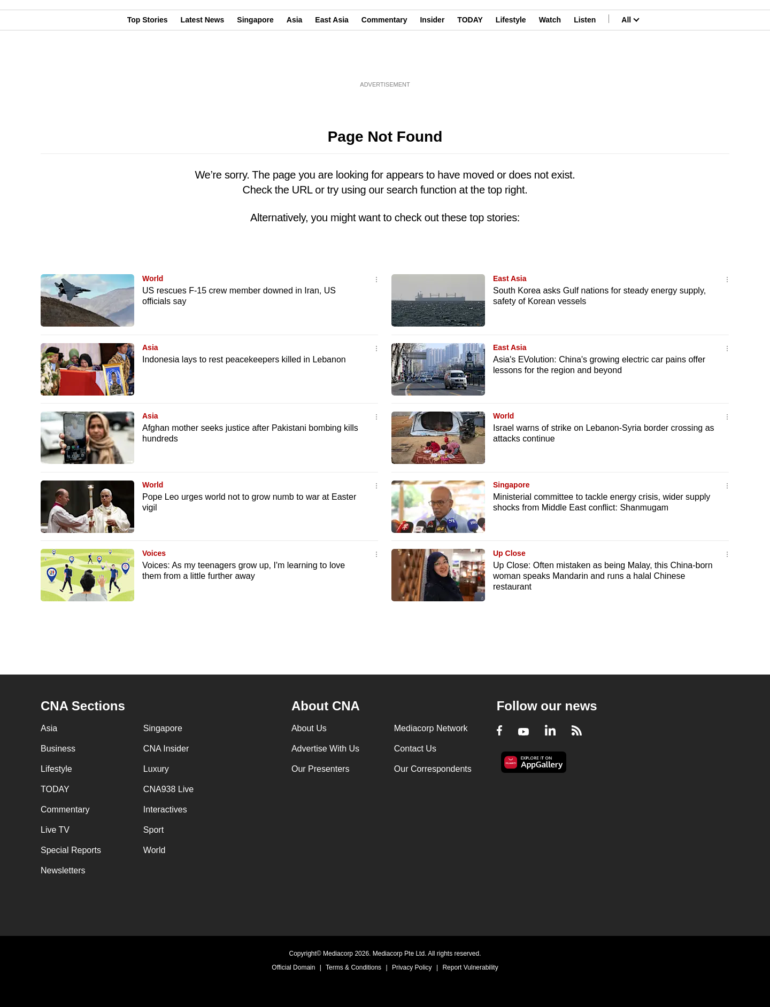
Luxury (156, 768)
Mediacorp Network (431, 728)
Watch (550, 60)
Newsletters (63, 870)
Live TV (55, 829)
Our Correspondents (433, 768)
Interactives (165, 809)
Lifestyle (511, 60)
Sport (153, 829)
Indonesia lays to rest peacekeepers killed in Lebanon (244, 359)
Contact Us (415, 748)
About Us (309, 728)
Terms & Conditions (353, 967)
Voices (154, 553)
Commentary (384, 60)
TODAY (469, 60)
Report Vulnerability (470, 967)
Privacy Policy (412, 967)
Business (58, 748)
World (152, 278)
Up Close (509, 553)
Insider (432, 60)
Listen (585, 60)
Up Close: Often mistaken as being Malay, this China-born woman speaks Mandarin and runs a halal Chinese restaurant (603, 576)
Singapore (255, 60)
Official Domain (293, 967)
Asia (295, 60)
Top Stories (147, 60)
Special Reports (71, 850)
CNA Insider (166, 748)
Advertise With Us (325, 748)
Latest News (203, 60)
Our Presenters (320, 768)
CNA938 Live (168, 789)
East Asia (332, 60)
